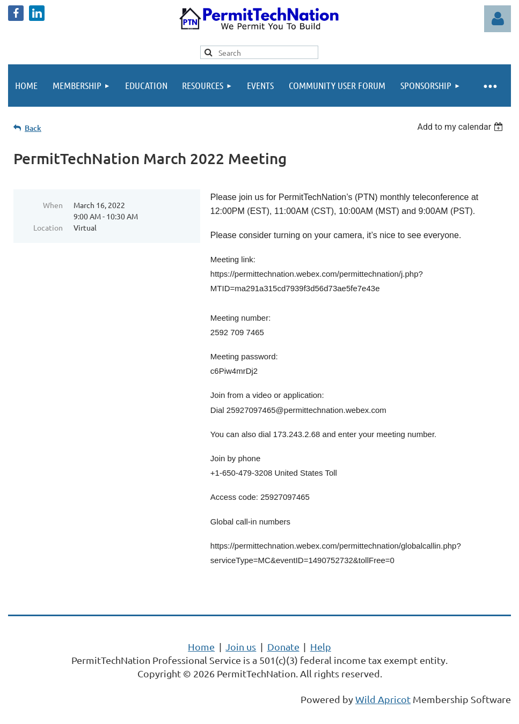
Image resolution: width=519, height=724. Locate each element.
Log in (497, 18)
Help (320, 646)
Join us (240, 646)
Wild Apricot (383, 699)
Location (48, 227)
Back (33, 128)
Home (201, 646)
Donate (283, 646)
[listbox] (461, 127)
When (53, 205)
